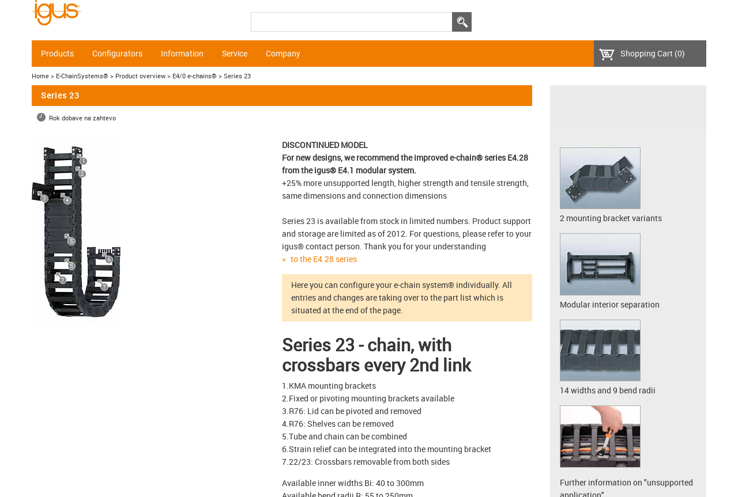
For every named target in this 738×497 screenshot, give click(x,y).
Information (182, 53)
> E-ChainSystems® (79, 75)
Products (57, 53)
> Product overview (137, 75)
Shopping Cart (652, 53)
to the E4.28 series (324, 258)
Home (40, 75)
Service (234, 53)
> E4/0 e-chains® (192, 75)
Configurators (117, 53)
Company (283, 53)
